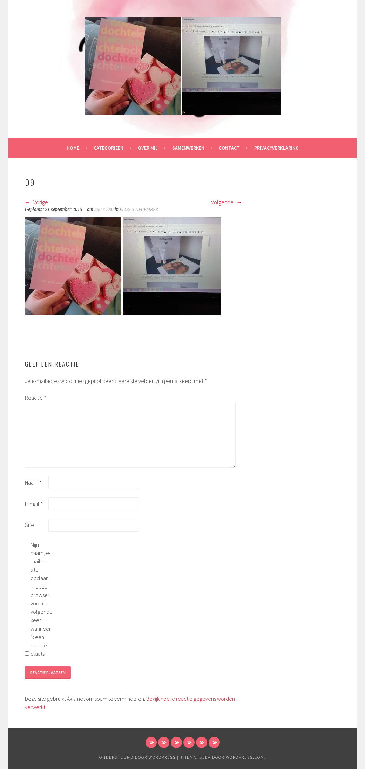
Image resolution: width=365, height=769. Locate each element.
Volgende (226, 202)
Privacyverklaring (276, 148)
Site (29, 524)
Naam (33, 482)
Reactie (35, 397)
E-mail (34, 503)
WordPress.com (245, 757)
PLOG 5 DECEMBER (139, 209)
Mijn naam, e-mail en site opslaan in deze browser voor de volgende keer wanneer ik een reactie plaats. (42, 599)
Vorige (36, 202)
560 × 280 (104, 209)
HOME (73, 148)
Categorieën (108, 148)
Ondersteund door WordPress (137, 757)
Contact (229, 148)
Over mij (148, 148)
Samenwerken (188, 148)
